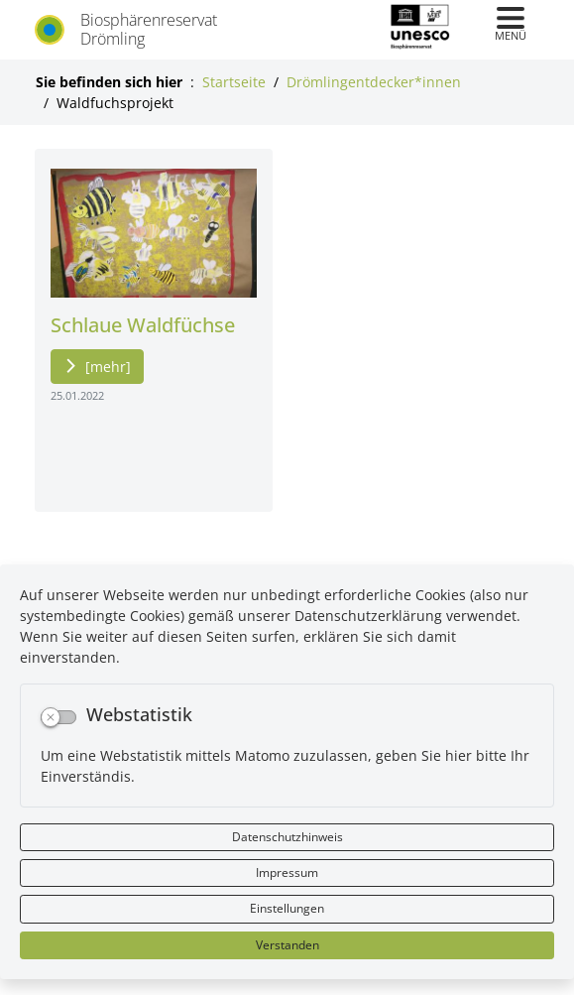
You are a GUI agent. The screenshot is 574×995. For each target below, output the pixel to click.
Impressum (287, 872)
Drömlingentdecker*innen (374, 81)
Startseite (234, 81)
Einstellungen (287, 908)
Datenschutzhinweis (287, 836)
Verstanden (287, 944)
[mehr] (108, 366)
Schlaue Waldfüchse (143, 324)
